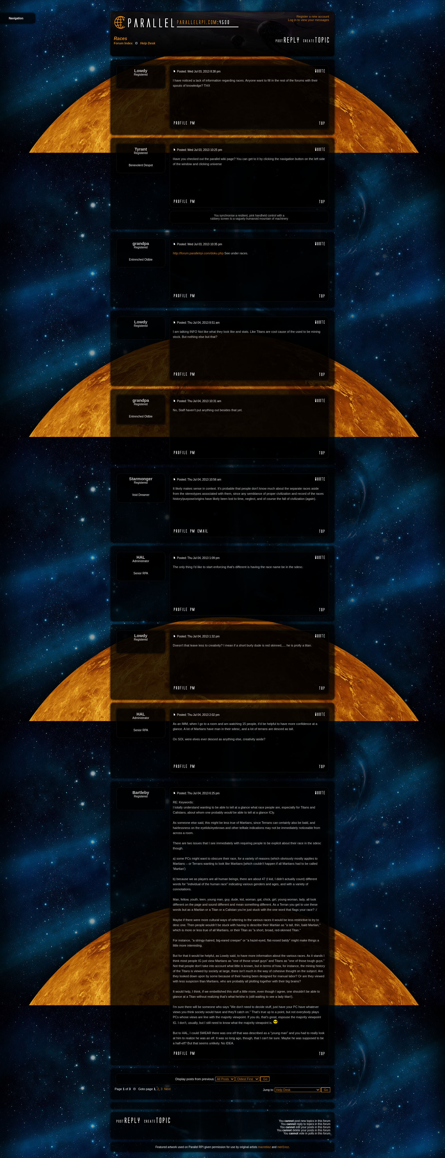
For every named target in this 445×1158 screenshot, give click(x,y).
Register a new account (313, 16)
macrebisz (264, 1147)
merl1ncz (283, 1147)
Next (167, 1089)
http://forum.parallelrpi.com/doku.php (198, 253)
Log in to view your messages (308, 20)
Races (120, 38)
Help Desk (147, 43)
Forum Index (123, 43)
